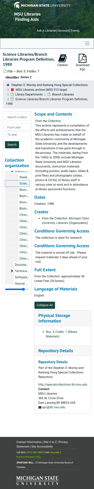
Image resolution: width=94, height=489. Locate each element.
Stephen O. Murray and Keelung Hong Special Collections (49, 85)
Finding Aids (27, 19)
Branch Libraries (63, 94)
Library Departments (29, 94)
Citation (62, 60)
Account (63, 30)
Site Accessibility (42, 446)
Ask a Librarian (47, 30)
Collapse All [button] (45, 305)
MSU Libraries (27, 14)
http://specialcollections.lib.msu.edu (62, 384)
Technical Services (27, 271)
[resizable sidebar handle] (17, 289)
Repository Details (55, 351)
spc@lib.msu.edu (53, 407)
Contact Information (29, 442)
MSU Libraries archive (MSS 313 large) (41, 90)
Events (75, 30)
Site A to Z (50, 442)
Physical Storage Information (54, 318)
